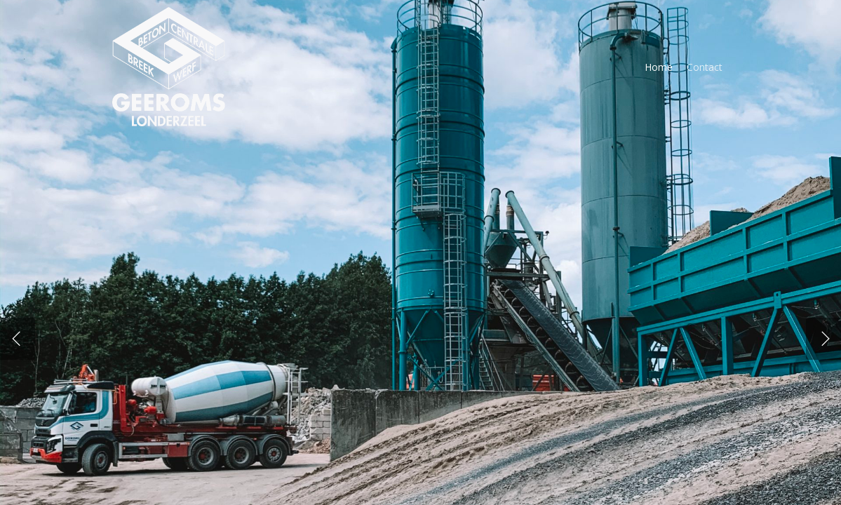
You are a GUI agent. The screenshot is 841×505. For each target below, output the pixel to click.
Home (659, 67)
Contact (704, 67)
